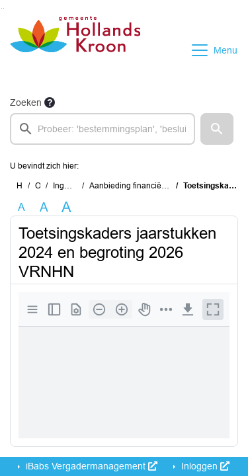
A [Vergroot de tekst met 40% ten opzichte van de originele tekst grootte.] (66, 208)
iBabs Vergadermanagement (90, 466)
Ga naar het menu (3, 8)
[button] (216, 129)
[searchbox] (102, 129)
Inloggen (204, 466)
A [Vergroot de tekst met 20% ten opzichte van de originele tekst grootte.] (44, 207)
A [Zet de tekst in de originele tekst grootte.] (21, 207)
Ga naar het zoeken (1, 8)
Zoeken (26, 102)
